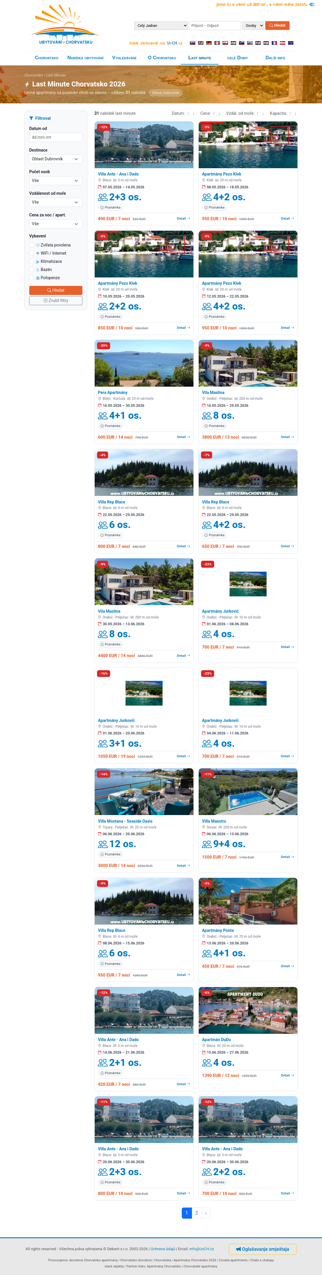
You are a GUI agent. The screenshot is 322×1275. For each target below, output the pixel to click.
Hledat (277, 25)
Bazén (44, 269)
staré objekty (114, 1266)
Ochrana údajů (163, 1249)
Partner (131, 1266)
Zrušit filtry (56, 300)
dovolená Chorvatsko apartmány (93, 1260)
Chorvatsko (46, 57)
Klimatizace (49, 261)
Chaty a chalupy (262, 1260)
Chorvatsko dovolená (136, 1260)
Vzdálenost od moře (47, 193)
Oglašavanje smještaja (262, 1249)
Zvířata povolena (53, 245)
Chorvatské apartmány (200, 1266)
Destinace (38, 150)
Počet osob (39, 171)
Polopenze (48, 277)
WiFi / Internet (51, 253)
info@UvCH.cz (201, 1249)
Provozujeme (58, 1260)
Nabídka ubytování (85, 57)
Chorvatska (162, 1260)
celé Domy (237, 57)
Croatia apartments (233, 1260)
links (141, 1266)
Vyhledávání (124, 57)
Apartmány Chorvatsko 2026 (195, 1260)
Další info (275, 57)
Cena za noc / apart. (47, 215)
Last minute (199, 57)
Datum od (38, 128)
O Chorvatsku (162, 57)
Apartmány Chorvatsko (164, 1266)
